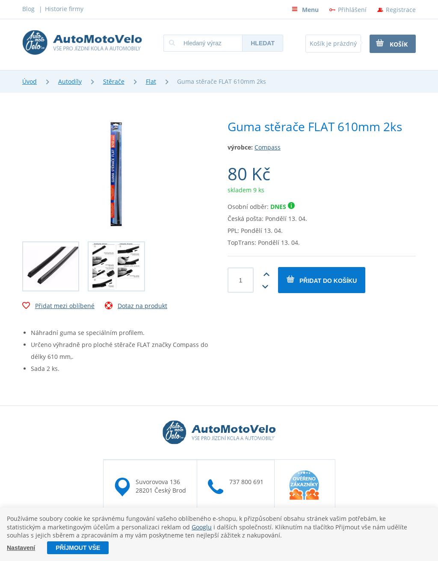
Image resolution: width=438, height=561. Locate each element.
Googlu (202, 527)
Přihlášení (352, 10)
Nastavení (21, 547)
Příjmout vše (78, 547)
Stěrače (113, 81)
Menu (305, 10)
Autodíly (70, 81)
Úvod (29, 81)
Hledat (263, 43)
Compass (268, 147)
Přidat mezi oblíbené (58, 307)
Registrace (401, 10)
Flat (151, 81)
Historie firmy (64, 9)
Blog (28, 9)
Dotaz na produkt (136, 307)
